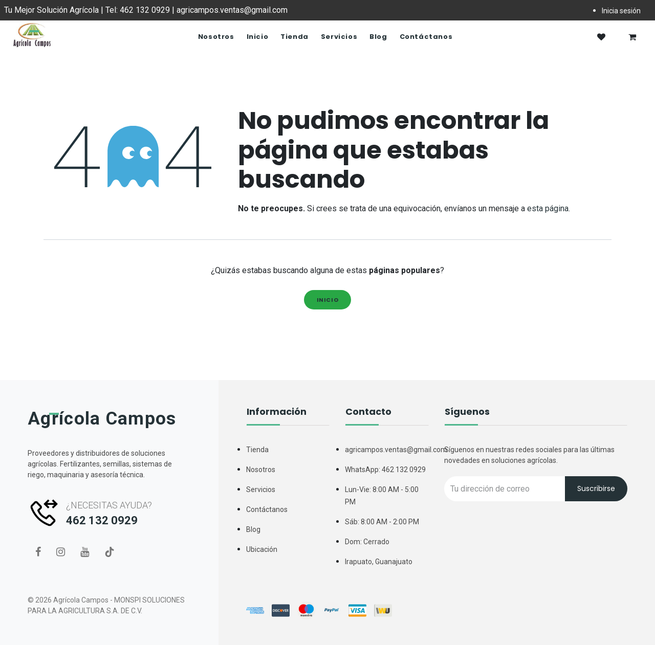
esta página (548, 208)
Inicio (328, 300)
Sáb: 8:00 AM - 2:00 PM (382, 522)
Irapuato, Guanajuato (378, 562)
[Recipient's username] (504, 488)
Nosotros (260, 469)
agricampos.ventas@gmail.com (396, 450)
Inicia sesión (621, 11)
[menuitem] (216, 37)
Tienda (257, 450)
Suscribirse (596, 488)
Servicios (260, 489)
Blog (253, 529)
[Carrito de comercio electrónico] (632, 37)
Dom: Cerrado (367, 542)
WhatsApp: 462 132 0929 (385, 469)
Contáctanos (267, 509)
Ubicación (261, 549)
